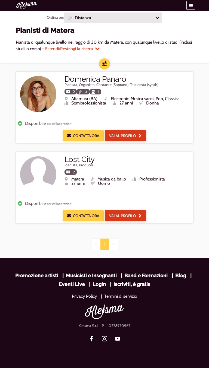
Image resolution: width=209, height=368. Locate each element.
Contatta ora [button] (83, 135)
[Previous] (96, 244)
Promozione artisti (36, 275)
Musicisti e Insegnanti (91, 275)
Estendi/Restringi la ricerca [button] (72, 48)
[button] (190, 5)
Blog (180, 275)
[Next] (113, 244)
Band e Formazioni (146, 275)
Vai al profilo (125, 135)
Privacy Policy (84, 296)
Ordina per (55, 17)
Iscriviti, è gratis (131, 284)
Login (99, 284)
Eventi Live (72, 284)
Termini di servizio (120, 296)
